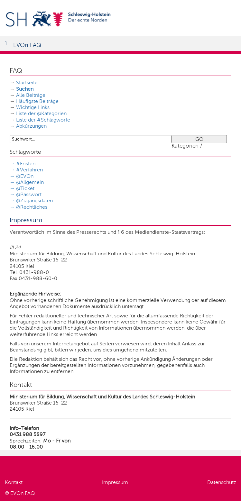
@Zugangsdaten (34, 200)
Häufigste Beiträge (37, 101)
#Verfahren (29, 169)
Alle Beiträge (30, 95)
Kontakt (14, 482)
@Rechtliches (31, 207)
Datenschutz (221, 482)
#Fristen (25, 163)
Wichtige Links (33, 107)
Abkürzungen (31, 126)
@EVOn (24, 176)
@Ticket (25, 188)
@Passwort (29, 194)
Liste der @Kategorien (41, 113)
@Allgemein (30, 182)
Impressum (115, 482)
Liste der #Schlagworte (43, 120)
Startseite (27, 82)
